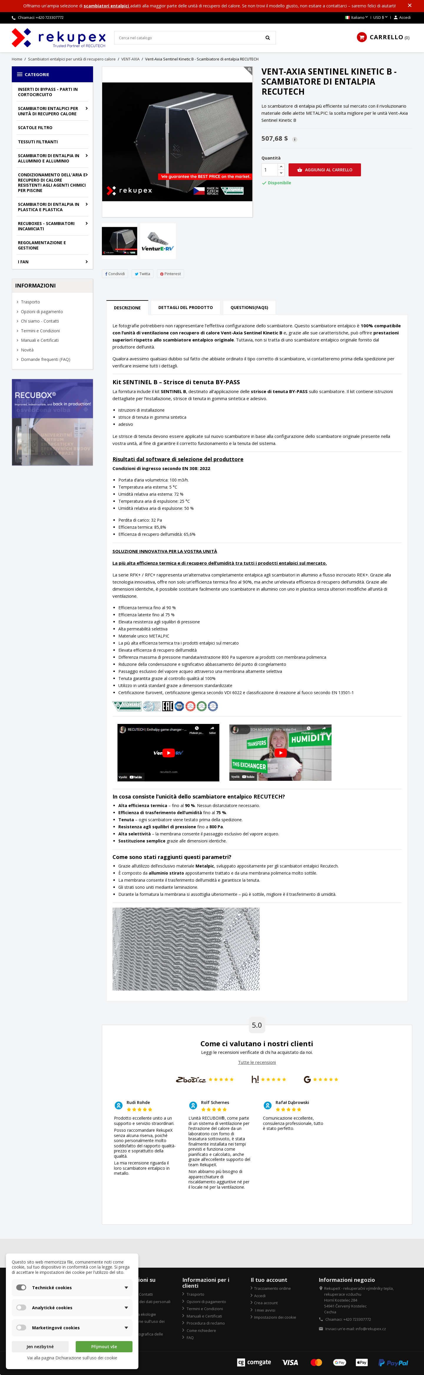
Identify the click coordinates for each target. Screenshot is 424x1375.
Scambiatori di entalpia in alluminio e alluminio (48, 158)
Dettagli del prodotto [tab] (185, 307)
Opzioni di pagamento (41, 311)
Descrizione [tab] (127, 308)
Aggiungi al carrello (324, 170)
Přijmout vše (104, 1346)
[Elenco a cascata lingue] (357, 17)
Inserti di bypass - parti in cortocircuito (48, 91)
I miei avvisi (264, 1310)
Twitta (142, 273)
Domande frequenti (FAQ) (45, 359)
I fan (23, 262)
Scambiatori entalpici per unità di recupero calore (48, 111)
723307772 (54, 17)
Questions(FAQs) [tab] (249, 307)
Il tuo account (269, 1279)
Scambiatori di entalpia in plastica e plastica (48, 206)
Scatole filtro (35, 127)
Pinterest (170, 273)
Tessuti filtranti (38, 141)
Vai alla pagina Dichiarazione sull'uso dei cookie (72, 1358)
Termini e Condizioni (40, 331)
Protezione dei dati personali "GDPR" (142, 1304)
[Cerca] (195, 38)
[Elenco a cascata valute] (381, 17)
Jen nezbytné (40, 1346)
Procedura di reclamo (205, 1323)
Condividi (115, 273)
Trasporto (30, 302)
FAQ (190, 1337)
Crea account (266, 1302)
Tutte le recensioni (257, 1062)
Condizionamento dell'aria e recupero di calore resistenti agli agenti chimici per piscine (52, 182)
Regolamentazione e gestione (42, 245)
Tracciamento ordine (272, 1288)
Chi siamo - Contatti (39, 321)
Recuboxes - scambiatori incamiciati (46, 226)
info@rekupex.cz (371, 1328)
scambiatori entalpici (107, 6)
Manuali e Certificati (39, 340)
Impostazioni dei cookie (275, 1317)
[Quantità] (269, 169)
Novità (27, 350)
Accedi (260, 1295)
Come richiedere (201, 1330)
